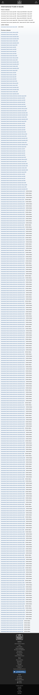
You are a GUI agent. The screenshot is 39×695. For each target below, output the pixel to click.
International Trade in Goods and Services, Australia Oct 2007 (13, 498)
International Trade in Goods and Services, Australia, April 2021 (13, 155)
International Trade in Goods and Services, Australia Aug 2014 (13, 324)
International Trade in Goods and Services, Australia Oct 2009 (13, 447)
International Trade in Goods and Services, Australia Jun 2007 (13, 506)
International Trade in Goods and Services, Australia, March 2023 (13, 106)
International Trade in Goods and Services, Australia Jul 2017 (12, 250)
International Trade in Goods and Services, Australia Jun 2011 (13, 404)
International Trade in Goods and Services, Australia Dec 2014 (13, 316)
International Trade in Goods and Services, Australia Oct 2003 (13, 599)
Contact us (19, 667)
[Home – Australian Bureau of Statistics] (19, 637)
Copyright (19, 687)
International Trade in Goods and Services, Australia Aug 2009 (13, 451)
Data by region (19, 646)
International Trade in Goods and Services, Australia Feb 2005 (13, 565)
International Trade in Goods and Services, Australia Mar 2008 (13, 487)
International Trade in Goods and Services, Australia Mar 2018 (13, 233)
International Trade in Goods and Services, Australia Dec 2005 (13, 544)
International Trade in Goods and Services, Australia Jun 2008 (13, 481)
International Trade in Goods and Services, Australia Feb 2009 (13, 464)
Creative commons (19, 685)
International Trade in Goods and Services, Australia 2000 (12, 625)
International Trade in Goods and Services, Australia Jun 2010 (13, 430)
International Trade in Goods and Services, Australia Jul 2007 (12, 504)
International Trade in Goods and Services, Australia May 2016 (13, 280)
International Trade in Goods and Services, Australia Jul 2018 (12, 225)
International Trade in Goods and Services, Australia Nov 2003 (13, 597)
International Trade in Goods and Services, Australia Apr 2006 (13, 536)
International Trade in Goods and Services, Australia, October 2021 (14, 142)
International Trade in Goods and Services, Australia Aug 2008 (13, 476)
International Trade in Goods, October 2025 (9, 40)
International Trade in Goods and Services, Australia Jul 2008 (12, 479)
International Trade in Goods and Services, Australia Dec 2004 (13, 570)
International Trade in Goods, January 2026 (9, 34)
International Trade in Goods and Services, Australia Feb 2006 (13, 540)
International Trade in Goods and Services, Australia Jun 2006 (13, 531)
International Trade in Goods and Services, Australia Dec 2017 (13, 239)
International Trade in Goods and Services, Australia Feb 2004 (13, 591)
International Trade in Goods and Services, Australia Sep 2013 (13, 347)
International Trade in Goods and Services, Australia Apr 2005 (13, 561)
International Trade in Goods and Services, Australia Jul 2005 (12, 555)
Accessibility (19, 691)
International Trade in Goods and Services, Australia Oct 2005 (13, 548)
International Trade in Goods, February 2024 (9, 83)
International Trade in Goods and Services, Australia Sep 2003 (13, 601)
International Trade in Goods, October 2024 (9, 66)
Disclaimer (19, 688)
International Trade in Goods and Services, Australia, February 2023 (14, 108)
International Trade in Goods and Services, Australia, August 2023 (13, 95)
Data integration (19, 652)
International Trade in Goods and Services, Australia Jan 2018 (13, 237)
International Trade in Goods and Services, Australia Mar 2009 (13, 462)
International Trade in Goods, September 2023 (10, 93)
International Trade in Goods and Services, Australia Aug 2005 (13, 553)
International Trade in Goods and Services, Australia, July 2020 (13, 174)
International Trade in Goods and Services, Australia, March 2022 (13, 131)
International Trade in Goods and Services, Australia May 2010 (13, 432)
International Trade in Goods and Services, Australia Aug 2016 (13, 273)
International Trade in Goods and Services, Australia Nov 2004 (13, 572)
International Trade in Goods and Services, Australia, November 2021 (14, 140)
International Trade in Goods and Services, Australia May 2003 (13, 610)
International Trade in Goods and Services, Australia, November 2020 (14, 165)
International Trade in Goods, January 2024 (9, 85)
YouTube (20, 682)
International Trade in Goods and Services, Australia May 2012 (13, 381)
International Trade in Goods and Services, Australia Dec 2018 (13, 214)
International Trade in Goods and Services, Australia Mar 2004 (13, 589)
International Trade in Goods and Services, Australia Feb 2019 (13, 210)
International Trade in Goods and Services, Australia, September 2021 (14, 144)
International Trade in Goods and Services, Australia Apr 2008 (13, 485)
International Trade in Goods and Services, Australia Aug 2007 (13, 502)
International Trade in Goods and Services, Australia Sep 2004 (13, 576)
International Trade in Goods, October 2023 (9, 91)
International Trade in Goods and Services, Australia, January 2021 (14, 161)
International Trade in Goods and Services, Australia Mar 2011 (13, 411)
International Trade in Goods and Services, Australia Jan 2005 (13, 567)
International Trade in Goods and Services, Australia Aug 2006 (13, 527)
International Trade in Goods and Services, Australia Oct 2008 (13, 472)
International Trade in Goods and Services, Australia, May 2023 (13, 102)
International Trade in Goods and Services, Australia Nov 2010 (13, 419)
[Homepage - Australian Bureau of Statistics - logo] (19, 2)
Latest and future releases (20, 643)
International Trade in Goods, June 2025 (8, 49)
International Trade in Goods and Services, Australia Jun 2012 (13, 379)
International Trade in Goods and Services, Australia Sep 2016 (13, 271)
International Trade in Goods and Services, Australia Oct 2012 (13, 371)
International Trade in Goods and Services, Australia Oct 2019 (13, 193)
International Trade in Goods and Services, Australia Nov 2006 (13, 521)
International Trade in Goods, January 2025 (9, 59)
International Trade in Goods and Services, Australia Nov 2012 (13, 368)
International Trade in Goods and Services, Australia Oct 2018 (13, 218)
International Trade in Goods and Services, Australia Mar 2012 (13, 385)
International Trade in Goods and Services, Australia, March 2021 (13, 157)
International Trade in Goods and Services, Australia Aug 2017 (13, 248)
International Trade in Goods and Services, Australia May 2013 (13, 356)
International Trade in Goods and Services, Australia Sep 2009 (13, 449)
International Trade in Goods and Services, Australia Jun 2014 (13, 328)
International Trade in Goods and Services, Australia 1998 (12, 629)
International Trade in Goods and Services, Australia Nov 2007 (13, 495)
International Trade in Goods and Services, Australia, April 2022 (13, 129)
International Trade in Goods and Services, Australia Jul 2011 (12, 402)
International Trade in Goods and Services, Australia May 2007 (13, 508)
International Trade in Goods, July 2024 (8, 72)
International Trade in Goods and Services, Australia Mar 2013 (13, 360)
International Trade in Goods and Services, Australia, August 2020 (13, 172)
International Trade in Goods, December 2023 (10, 87)
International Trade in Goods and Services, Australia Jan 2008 (13, 491)
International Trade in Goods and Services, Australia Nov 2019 (13, 191)
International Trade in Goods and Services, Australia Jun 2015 (13, 303)
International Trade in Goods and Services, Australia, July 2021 (13, 148)
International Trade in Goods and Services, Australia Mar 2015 (13, 309)
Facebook (20, 676)
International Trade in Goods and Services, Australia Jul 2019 (12, 199)
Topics (19, 645)
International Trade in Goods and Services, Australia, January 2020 (14, 186)
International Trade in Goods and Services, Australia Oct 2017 (13, 244)
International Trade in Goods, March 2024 (9, 81)
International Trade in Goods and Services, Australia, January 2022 (14, 136)
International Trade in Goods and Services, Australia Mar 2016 (13, 284)
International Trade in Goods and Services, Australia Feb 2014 (13, 337)
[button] (3, 2)
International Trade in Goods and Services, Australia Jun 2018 (13, 227)
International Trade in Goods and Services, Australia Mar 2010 (13, 436)
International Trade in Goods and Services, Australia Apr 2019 (13, 205)
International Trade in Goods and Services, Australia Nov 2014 (13, 318)
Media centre (19, 663)
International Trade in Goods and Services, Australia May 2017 (13, 254)
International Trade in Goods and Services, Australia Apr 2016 (13, 282)
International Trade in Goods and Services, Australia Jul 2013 (12, 352)
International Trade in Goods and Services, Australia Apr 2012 (13, 383)
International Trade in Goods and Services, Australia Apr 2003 (13, 612)
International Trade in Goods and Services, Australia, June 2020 (13, 176)
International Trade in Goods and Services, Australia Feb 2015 (13, 311)
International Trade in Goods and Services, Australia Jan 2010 (13, 440)
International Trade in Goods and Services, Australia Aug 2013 (13, 349)
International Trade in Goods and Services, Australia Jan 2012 (13, 390)
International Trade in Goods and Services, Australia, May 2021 (13, 153)
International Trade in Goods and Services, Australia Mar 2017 (13, 258)
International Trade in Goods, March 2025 (9, 55)
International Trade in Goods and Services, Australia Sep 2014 (13, 322)
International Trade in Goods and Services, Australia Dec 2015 (13, 290)
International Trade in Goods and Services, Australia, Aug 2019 (13, 197)
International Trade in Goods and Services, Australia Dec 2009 (13, 443)
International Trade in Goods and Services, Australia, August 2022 (13, 121)
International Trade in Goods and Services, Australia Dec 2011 (13, 392)
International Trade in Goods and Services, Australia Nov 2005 (13, 546)
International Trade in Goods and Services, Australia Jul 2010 (12, 428)
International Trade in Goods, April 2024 (8, 78)
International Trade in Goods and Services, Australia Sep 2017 (13, 246)
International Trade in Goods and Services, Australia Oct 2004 (13, 574)
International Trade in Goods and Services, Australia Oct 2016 (13, 269)
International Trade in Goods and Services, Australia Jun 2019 (13, 201)
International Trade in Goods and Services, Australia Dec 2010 (13, 417)
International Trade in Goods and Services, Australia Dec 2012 (13, 366)
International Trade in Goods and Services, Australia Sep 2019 (13, 195)
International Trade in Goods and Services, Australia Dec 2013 (13, 341)
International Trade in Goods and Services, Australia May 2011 (13, 407)
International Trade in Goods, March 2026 (9, 26)
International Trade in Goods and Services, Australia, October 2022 (14, 117)
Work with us (19, 661)
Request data (19, 654)
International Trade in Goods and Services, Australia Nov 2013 (13, 343)
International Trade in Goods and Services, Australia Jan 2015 (13, 313)
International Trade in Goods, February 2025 (9, 57)
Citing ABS (19, 664)
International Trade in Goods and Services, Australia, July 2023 (13, 98)
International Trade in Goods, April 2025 (8, 53)
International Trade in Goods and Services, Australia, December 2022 (14, 112)
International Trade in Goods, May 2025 (8, 51)
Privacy (19, 690)
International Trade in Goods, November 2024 (10, 64)
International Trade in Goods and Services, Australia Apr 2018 (13, 231)
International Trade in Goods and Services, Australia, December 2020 (14, 163)
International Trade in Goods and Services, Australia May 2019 (13, 203)
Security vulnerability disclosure (19, 669)
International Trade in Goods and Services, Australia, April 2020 (13, 180)
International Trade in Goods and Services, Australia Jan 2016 (13, 288)
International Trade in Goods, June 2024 (8, 74)
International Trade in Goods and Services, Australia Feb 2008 (13, 489)
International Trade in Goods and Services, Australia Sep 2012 (13, 373)
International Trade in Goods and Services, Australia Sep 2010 (13, 423)
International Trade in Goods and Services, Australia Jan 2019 (13, 212)
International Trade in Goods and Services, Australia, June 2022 (13, 125)
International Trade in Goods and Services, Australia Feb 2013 (13, 362)
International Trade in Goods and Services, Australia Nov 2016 (13, 267)
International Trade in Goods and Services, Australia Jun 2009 (13, 455)
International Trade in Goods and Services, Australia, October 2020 (14, 167)
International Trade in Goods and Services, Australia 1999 (12, 627)
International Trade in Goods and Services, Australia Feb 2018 (13, 235)
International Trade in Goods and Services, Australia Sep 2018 (13, 220)
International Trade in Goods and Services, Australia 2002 (12, 620)
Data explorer (19, 651)
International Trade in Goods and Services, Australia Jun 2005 (13, 557)
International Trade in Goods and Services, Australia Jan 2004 (13, 593)
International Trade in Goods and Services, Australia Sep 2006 (13, 525)
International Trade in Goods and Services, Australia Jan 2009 (13, 466)
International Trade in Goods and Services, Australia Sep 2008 (13, 474)
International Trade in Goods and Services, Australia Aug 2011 (13, 400)
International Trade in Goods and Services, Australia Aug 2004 (13, 578)
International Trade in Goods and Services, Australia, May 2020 (13, 178)
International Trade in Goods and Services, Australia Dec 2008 (13, 468)
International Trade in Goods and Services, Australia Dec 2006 (13, 519)
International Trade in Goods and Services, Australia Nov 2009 (13, 445)
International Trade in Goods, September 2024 (10, 68)
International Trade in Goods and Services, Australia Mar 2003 (13, 614)
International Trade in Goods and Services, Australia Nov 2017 (13, 241)
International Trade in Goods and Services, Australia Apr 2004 (13, 586)
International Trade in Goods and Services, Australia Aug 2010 (13, 426)
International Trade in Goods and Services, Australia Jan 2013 (13, 364)
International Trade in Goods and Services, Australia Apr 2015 (13, 307)
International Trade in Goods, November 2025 (10, 38)
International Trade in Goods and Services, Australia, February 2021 (14, 159)
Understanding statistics (19, 655)
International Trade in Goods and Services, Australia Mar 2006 (13, 538)
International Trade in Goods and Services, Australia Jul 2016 (12, 275)
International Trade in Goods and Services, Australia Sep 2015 (13, 296)
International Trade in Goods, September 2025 (10, 42)
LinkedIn (20, 681)
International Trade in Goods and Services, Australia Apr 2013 (13, 358)
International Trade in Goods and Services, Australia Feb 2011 (13, 413)
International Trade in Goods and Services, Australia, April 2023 (13, 104)
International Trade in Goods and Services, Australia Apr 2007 (13, 510)
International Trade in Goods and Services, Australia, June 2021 (13, 150)
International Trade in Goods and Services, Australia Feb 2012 (13, 387)
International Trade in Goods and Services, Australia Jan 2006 (13, 542)
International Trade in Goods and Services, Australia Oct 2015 (13, 294)
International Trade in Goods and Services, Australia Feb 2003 (13, 616)
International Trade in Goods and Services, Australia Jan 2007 (13, 517)
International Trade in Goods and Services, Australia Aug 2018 (13, 222)
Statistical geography (19, 648)
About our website (19, 659)
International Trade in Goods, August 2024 (9, 70)
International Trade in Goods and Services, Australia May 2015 (13, 305)
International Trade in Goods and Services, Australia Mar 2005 (13, 563)
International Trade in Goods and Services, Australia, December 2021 (14, 138)
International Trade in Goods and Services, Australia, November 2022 (14, 114)
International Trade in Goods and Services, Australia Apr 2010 (13, 434)
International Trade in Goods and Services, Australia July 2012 (13, 377)
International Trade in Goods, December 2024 (10, 62)
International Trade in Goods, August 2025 (9, 45)
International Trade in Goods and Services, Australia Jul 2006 (12, 529)
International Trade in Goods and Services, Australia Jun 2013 (13, 354)
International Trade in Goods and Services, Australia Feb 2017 (13, 261)
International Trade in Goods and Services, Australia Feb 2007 (13, 514)
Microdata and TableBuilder (19, 649)
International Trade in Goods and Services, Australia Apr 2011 (13, 409)
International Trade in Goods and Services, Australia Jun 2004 (13, 582)
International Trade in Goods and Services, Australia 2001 (12, 622)
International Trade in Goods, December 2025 (10, 36)
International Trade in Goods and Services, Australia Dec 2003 (13, 595)
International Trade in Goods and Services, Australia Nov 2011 (13, 394)
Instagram (20, 678)
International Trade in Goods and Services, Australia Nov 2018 (13, 216)
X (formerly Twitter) (20, 679)
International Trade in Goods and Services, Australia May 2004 (13, 584)
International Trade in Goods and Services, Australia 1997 (12, 631)
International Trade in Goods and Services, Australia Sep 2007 (13, 500)
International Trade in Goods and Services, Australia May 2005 (13, 559)
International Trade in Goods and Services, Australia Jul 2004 (12, 580)
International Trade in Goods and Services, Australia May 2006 (13, 534)
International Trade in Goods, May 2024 (8, 76)
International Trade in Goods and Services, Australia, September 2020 (14, 169)
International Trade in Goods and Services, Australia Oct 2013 (13, 345)
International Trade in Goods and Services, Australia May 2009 (13, 457)
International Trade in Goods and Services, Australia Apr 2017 (13, 256)
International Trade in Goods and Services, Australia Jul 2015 (12, 301)
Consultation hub (19, 666)
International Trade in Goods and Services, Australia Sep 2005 (13, 550)
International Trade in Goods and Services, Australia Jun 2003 (13, 608)
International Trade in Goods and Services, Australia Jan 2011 (13, 415)
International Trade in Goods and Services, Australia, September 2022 (14, 119)
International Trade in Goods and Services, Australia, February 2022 (14, 134)
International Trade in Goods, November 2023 (10, 89)
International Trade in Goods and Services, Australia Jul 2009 (12, 453)
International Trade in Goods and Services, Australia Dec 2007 (13, 493)
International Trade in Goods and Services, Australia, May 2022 (13, 127)
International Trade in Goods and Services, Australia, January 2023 (14, 110)
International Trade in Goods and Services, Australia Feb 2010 (13, 438)
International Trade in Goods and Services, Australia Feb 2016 (13, 286)
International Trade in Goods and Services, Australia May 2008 (13, 483)
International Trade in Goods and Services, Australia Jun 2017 (13, 252)
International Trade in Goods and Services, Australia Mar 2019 (13, 208)
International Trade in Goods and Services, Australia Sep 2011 (13, 398)
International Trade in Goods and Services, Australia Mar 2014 (13, 335)
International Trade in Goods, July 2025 (8, 47)
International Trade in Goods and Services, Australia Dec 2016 (13, 265)
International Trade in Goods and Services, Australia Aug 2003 (13, 603)
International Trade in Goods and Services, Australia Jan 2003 (13, 618)
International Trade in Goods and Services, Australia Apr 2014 (13, 332)
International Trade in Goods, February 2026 (9, 32)
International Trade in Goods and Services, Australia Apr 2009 (13, 459)
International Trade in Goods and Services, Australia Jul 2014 (12, 326)
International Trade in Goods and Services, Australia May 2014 (13, 330)
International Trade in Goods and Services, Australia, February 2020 (14, 184)
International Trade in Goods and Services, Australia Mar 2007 (13, 512)
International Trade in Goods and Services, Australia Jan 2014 (13, 339)
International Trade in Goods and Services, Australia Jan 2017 (13, 263)
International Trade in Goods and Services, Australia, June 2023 (13, 100)
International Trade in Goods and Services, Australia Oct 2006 (13, 523)
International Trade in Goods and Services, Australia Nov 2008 (13, 470)
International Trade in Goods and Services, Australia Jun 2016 (13, 277)
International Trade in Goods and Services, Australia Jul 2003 (12, 606)
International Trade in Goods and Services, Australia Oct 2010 (13, 421)
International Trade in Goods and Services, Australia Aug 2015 (13, 299)
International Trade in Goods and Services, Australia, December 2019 (14, 189)
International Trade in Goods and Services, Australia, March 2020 (13, 182)
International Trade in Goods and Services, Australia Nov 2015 (13, 292)
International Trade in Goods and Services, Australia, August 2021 (13, 146)
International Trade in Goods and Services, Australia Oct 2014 (13, 320)
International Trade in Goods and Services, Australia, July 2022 (13, 123)
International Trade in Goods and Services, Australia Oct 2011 (13, 396)
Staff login (19, 693)
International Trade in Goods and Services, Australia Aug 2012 (13, 375)
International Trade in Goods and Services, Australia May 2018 (13, 229)
